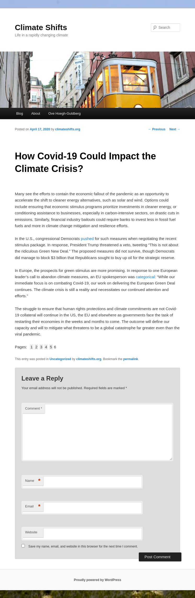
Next (174, 129)
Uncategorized (60, 359)
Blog (19, 113)
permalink (130, 359)
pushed (87, 238)
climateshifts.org (67, 129)
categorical (145, 277)
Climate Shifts (41, 27)
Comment (33, 408)
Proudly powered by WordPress (97, 580)
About (35, 113)
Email (33, 506)
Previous (156, 129)
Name (33, 481)
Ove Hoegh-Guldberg (64, 113)
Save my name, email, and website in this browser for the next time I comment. (83, 546)
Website (31, 532)
